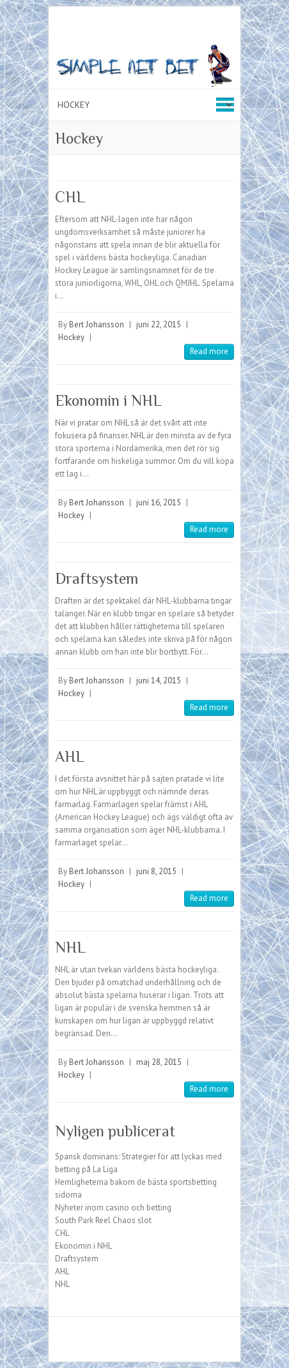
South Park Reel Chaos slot (103, 1220)
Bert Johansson (96, 324)
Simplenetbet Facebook (134, 1339)
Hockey (71, 337)
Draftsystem (96, 578)
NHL (70, 947)
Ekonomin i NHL (108, 400)
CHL (70, 196)
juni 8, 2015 (156, 871)
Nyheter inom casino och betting (113, 1207)
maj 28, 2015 (159, 1062)
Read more (209, 351)
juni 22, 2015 (158, 324)
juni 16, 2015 (158, 502)
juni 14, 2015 (158, 680)
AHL (69, 756)
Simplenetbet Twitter (154, 1339)
